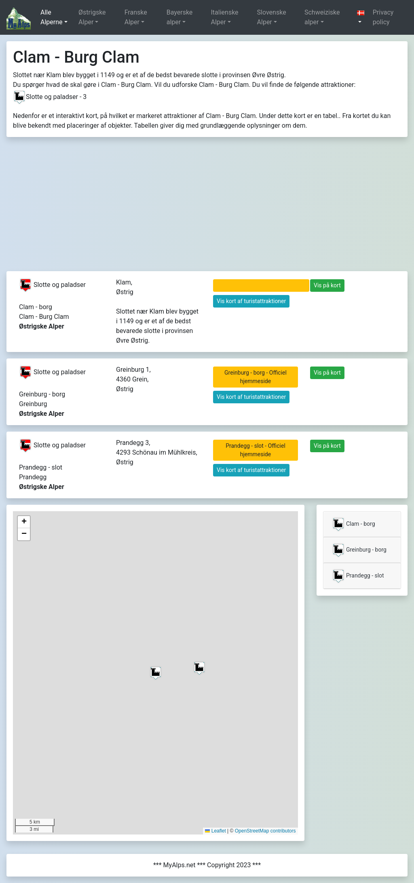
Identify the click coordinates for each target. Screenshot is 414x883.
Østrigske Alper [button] (92, 17)
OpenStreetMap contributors (265, 831)
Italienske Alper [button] (224, 17)
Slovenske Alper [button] (271, 17)
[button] (361, 17)
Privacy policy (383, 17)
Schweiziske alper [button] (322, 17)
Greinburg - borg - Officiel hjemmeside (255, 376)
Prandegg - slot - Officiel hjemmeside (255, 450)
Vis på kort (327, 285)
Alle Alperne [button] (51, 17)
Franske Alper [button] (136, 17)
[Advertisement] (207, 210)
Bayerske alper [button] (180, 17)
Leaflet (215, 831)
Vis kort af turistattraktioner (251, 301)
